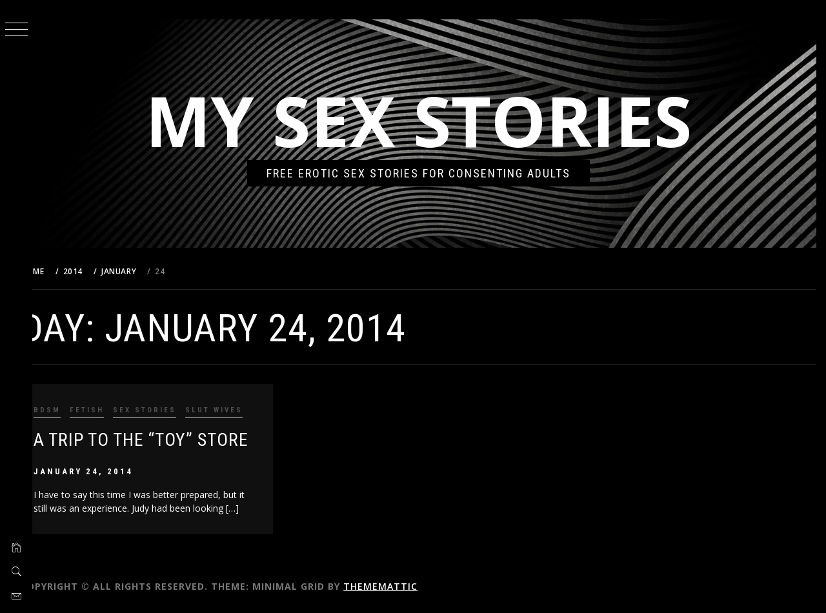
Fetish (108, 410)
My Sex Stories (429, 120)
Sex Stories (165, 410)
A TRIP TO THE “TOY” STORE (162, 439)
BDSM (68, 410)
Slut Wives (235, 410)
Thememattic (402, 586)
